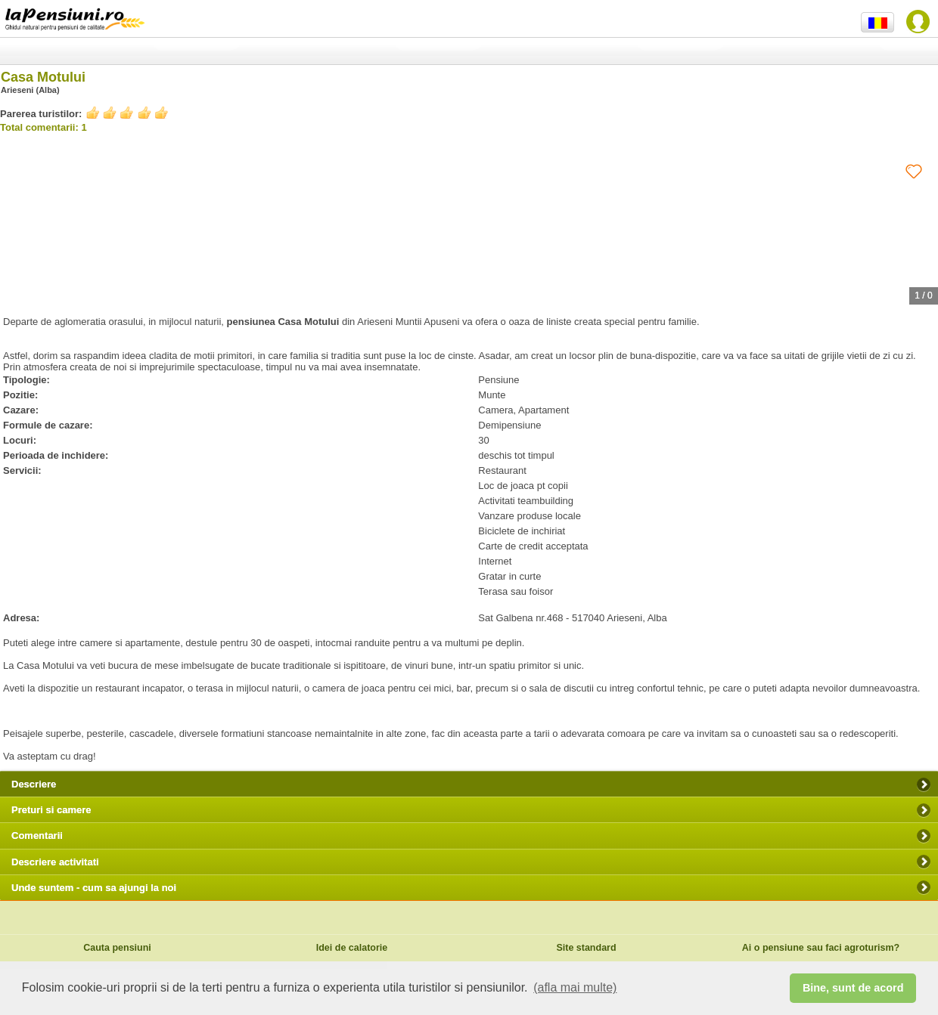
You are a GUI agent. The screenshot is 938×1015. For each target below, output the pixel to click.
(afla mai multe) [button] (575, 987)
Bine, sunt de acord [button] (853, 988)
